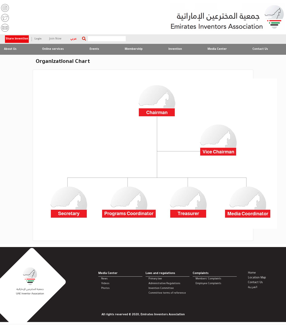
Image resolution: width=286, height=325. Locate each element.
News (104, 280)
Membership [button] (134, 49)
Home (252, 274)
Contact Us (260, 49)
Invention (175, 49)
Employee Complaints (208, 285)
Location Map (257, 279)
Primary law (155, 280)
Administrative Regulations (164, 285)
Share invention (17, 39)
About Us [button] (10, 49)
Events (94, 49)
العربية (252, 288)
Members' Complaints (208, 280)
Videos (105, 285)
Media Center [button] (217, 49)
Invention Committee (161, 289)
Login (38, 39)
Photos (105, 289)
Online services (53, 49)
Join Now (55, 39)
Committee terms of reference (167, 294)
